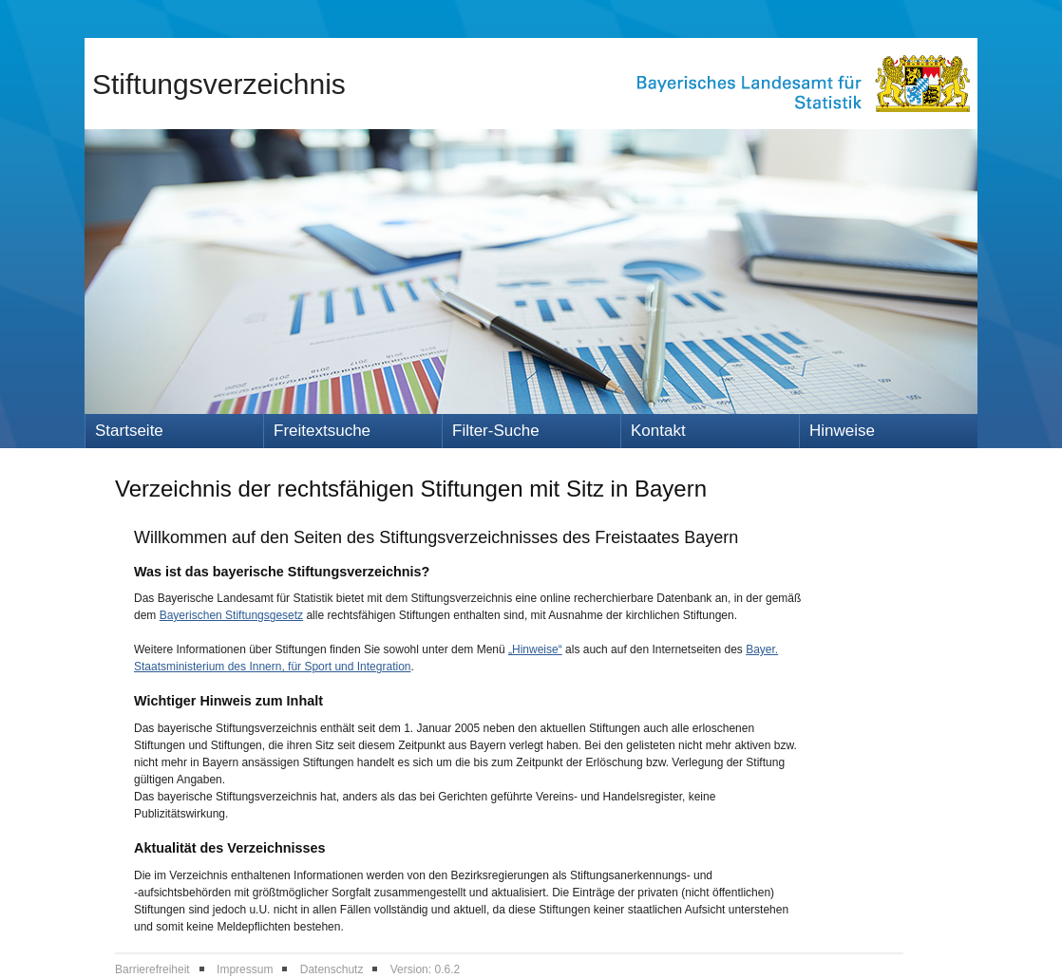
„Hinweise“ (535, 649)
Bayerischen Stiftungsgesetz (231, 615)
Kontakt (658, 431)
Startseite (129, 431)
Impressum (245, 969)
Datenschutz (332, 969)
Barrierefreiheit (152, 969)
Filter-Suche (496, 431)
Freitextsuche (322, 431)
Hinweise (842, 431)
